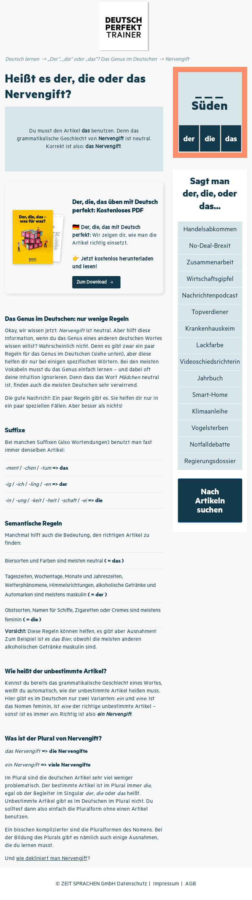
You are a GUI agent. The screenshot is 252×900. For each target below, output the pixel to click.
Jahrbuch (210, 378)
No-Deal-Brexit (210, 246)
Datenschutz (132, 884)
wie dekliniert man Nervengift (51, 859)
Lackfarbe (209, 345)
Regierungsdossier (210, 461)
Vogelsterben (209, 428)
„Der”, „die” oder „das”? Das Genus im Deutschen (102, 59)
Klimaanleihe (210, 411)
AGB (190, 884)
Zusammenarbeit (210, 262)
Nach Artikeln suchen (210, 500)
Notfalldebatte (210, 445)
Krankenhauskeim (210, 329)
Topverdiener (209, 312)
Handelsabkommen (210, 229)
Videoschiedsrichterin (210, 362)
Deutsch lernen (22, 59)
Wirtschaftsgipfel (210, 279)
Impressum (166, 884)
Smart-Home (210, 395)
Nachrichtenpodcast (210, 295)
